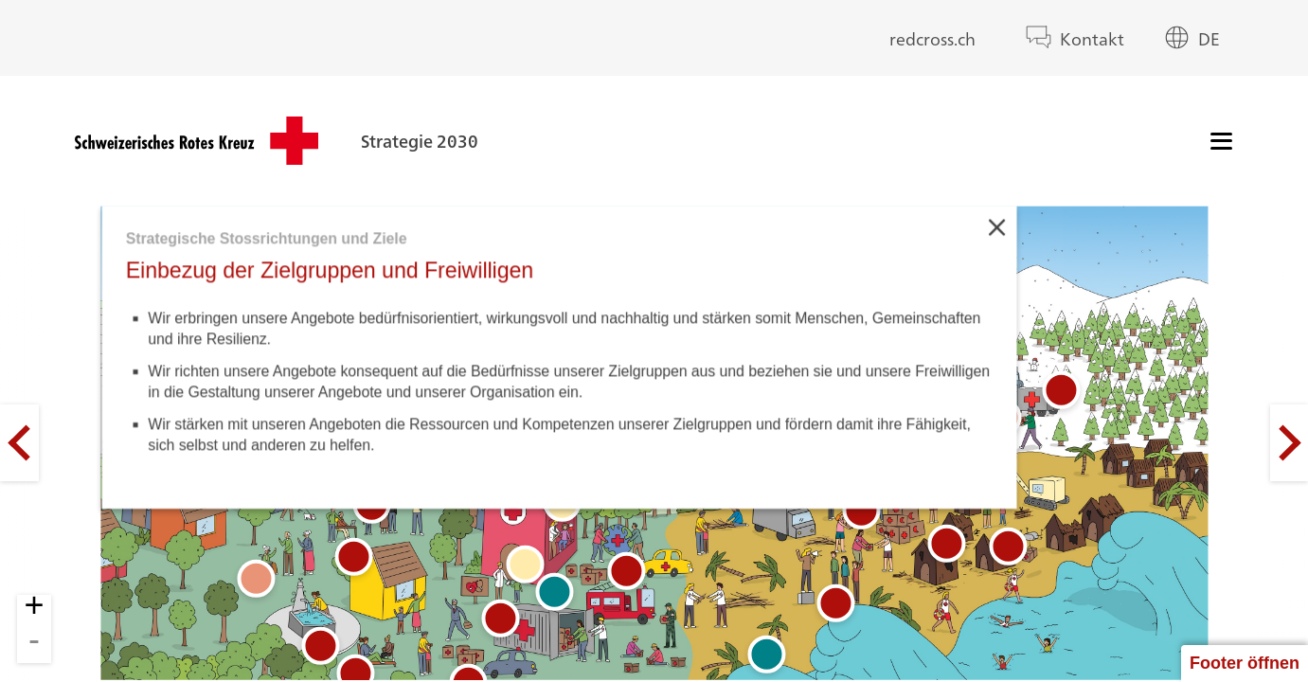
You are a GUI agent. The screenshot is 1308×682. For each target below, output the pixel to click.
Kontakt (1092, 38)
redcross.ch (932, 38)
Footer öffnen (1244, 663)
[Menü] (1221, 141)
